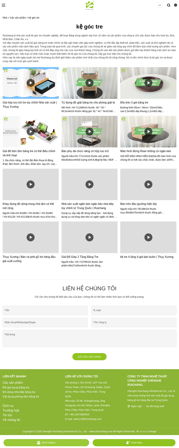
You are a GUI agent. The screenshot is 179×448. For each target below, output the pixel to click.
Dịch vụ (8, 406)
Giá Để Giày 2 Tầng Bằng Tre (80, 256)
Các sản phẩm (18, 17)
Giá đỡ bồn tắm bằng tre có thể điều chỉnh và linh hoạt (29, 153)
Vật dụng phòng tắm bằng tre (21, 397)
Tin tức (7, 416)
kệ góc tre (33, 17)
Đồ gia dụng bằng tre (16, 388)
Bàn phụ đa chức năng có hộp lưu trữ (85, 151)
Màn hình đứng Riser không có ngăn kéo (145, 151)
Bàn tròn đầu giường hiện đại (138, 203)
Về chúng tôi (11, 420)
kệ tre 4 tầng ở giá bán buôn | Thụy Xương (146, 256)
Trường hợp (11, 411)
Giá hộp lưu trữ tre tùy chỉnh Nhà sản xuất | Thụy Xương (30, 104)
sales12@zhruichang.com (87, 419)
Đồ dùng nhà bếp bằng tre (19, 392)
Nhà (5, 17)
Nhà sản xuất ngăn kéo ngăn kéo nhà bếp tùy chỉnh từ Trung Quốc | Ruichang (87, 206)
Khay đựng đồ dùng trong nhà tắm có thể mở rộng (28, 206)
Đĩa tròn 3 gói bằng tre (134, 102)
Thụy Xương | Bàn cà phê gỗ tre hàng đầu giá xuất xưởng (29, 259)
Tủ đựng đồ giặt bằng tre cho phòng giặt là (88, 102)
